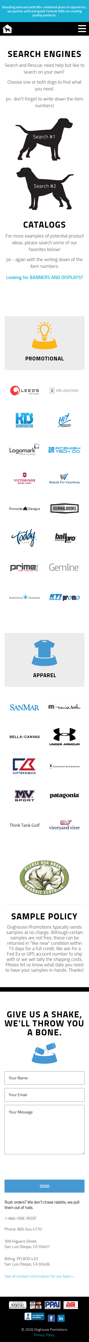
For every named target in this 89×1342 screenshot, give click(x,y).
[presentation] (39, 1167)
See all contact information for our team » (39, 1276)
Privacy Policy (44, 1334)
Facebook (51, 1318)
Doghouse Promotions (7, 28)
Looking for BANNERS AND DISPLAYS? (44, 277)
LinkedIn (61, 1318)
